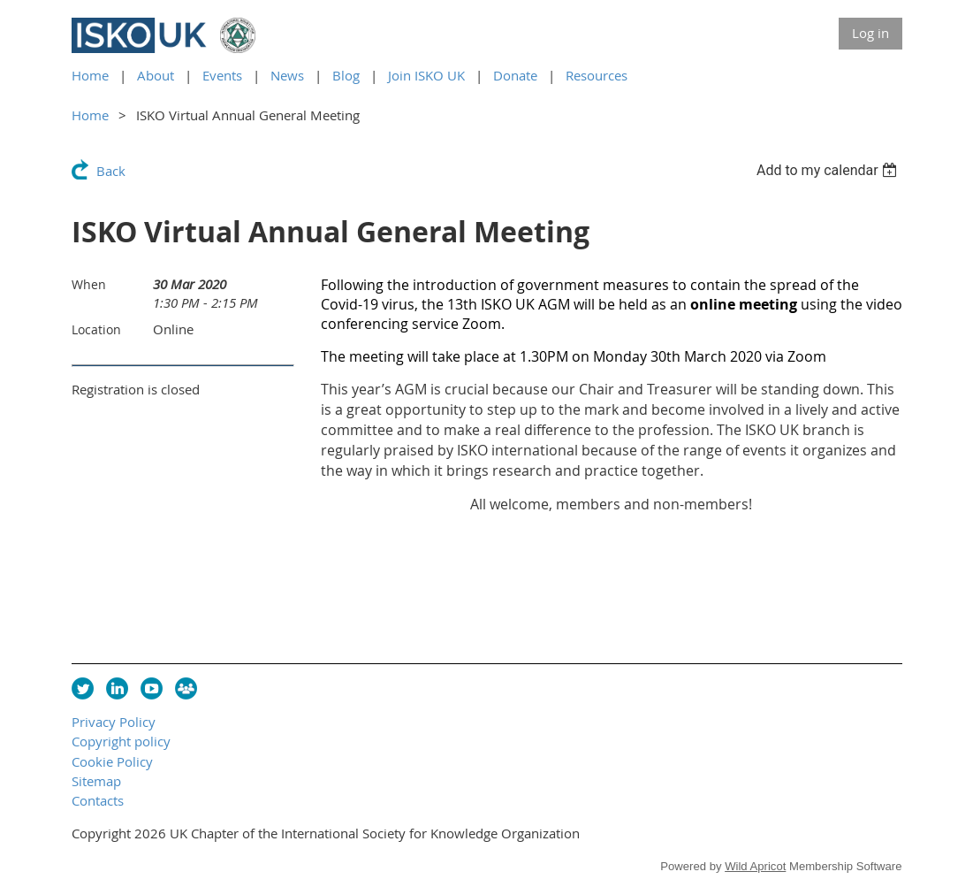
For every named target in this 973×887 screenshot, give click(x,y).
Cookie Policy (112, 761)
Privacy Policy (114, 721)
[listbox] (829, 170)
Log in (870, 33)
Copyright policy (121, 741)
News (287, 75)
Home (90, 75)
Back (110, 171)
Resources (596, 75)
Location (96, 329)
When (89, 284)
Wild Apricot (755, 866)
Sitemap (96, 781)
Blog (346, 75)
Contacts (98, 800)
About (155, 75)
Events (222, 75)
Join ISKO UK (426, 75)
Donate (515, 75)
